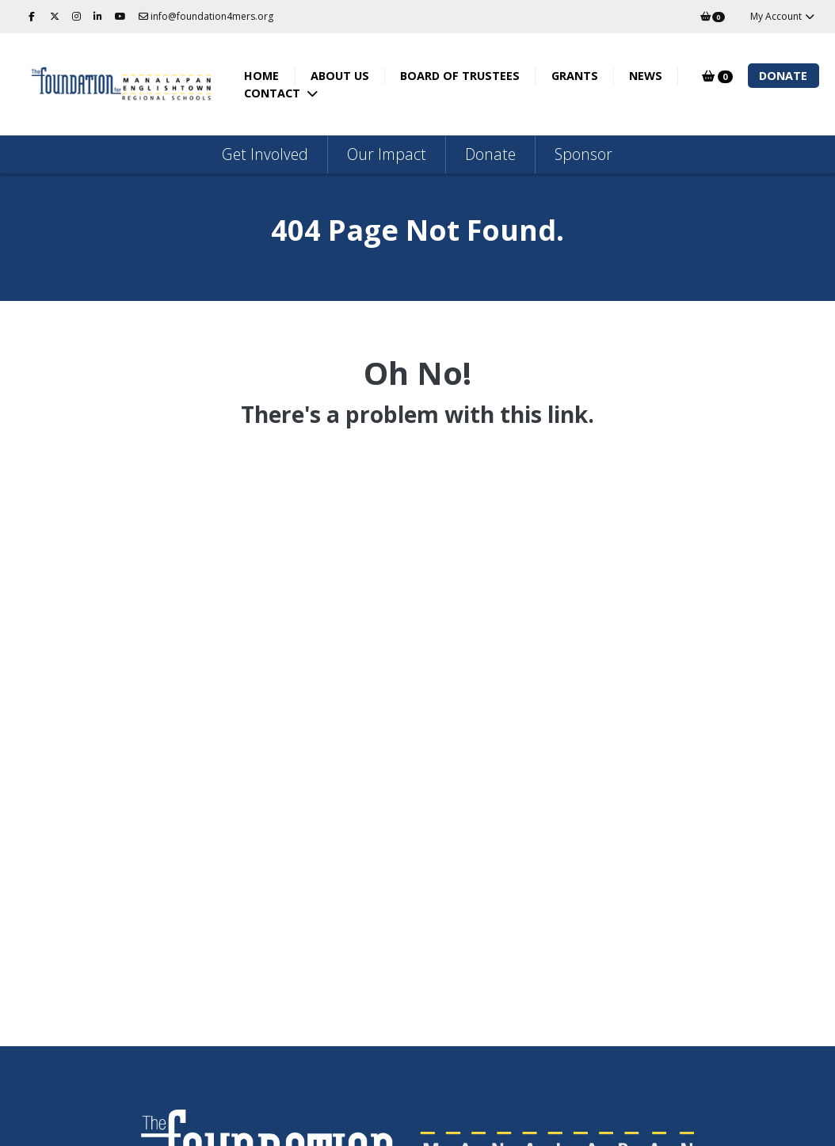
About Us (345, 75)
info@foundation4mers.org (206, 16)
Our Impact (386, 154)
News (651, 75)
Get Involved (265, 154)
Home (267, 75)
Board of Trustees (465, 75)
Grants (580, 75)
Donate (783, 75)
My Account (783, 16)
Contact (279, 93)
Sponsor (583, 154)
